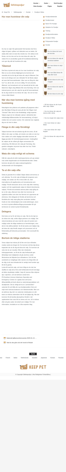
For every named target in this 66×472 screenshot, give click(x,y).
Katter (46, 3)
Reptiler (59, 6)
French (8, 357)
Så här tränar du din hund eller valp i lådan (52, 105)
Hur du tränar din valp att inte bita (53, 137)
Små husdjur (58, 3)
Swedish (34, 357)
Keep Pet (7, 12)
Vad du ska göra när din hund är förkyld (20, 342)
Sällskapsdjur (18, 12)
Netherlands (24, 357)
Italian (15, 357)
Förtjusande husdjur (51, 41)
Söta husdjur (37, 6)
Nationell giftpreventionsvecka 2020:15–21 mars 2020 (23, 338)
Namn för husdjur (51, 23)
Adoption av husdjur (51, 27)
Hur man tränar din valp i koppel (52, 130)
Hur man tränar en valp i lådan (51, 124)
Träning (47, 31)
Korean (52, 357)
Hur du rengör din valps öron (53, 118)
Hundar (35, 3)
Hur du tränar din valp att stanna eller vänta (52, 112)
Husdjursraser (49, 20)
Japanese (44, 357)
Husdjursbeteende (51, 16)
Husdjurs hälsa (39, 12)
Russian (61, 357)
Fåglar (50, 6)
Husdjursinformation (51, 34)
